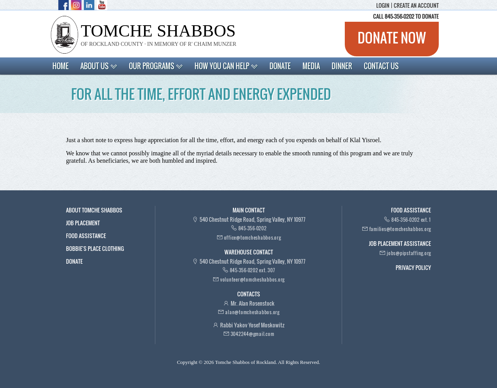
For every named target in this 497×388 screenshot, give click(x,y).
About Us (98, 66)
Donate (280, 66)
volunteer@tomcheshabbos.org (252, 279)
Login (382, 5)
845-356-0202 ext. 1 (411, 219)
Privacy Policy (413, 267)
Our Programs (156, 66)
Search (425, 65)
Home (60, 66)
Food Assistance (86, 235)
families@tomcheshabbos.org (400, 229)
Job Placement (83, 223)
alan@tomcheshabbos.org (252, 312)
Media (311, 66)
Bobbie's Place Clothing (95, 248)
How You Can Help (226, 66)
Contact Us (381, 66)
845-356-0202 (252, 228)
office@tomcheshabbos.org (252, 237)
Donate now (392, 37)
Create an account (416, 5)
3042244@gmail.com (253, 334)
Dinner (342, 66)
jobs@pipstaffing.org (409, 253)
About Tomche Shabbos (94, 210)
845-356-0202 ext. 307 (252, 270)
